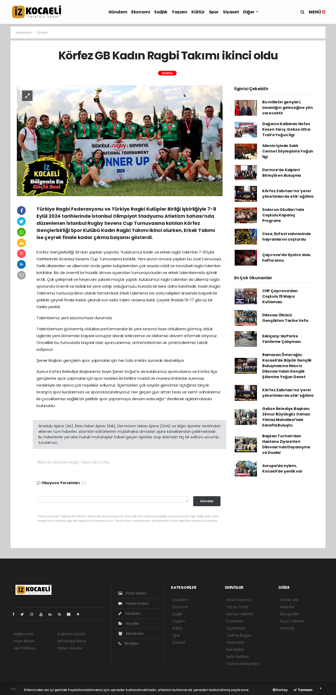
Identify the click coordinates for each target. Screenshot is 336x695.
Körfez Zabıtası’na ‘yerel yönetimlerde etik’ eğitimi (287, 193)
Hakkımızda (23, 634)
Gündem (117, 12)
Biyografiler (290, 614)
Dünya (42, 32)
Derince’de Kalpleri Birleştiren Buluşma (281, 172)
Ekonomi (140, 12)
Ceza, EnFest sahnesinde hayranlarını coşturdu (286, 236)
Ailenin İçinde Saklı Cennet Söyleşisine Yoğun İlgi (287, 151)
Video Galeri (133, 603)
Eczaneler (234, 621)
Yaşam (179, 12)
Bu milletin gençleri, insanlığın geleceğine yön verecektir (287, 107)
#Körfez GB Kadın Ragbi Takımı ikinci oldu (73, 462)
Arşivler (129, 623)
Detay (280, 689)
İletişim (128, 643)
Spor (214, 12)
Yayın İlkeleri (23, 641)
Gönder (207, 501)
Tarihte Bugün (238, 635)
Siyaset (231, 12)
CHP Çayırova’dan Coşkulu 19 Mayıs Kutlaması (280, 296)
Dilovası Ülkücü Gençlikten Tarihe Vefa (285, 317)
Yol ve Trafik (237, 607)
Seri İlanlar (235, 649)
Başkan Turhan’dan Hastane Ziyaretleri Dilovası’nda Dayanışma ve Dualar (286, 444)
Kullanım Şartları (71, 634)
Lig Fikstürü (235, 628)
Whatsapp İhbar (71, 641)
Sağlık (160, 12)
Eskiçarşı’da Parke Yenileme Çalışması (281, 338)
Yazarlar (129, 613)
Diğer (249, 12)
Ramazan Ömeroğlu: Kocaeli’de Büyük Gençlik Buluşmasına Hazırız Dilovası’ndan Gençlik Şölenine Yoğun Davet (287, 365)
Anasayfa (23, 32)
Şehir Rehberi (237, 656)
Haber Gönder (69, 648)
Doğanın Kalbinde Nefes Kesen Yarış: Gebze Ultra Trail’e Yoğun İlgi (286, 129)
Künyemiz (131, 633)
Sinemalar (235, 642)
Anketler (287, 607)
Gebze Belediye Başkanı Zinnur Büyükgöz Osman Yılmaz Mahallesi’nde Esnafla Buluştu (286, 417)
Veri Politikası (24, 648)
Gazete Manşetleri (242, 663)
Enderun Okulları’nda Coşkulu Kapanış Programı (283, 215)
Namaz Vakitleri (240, 614)
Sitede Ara (289, 599)
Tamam (302, 689)
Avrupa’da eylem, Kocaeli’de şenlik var (282, 468)
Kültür (198, 12)
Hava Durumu (238, 599)
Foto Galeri (132, 593)
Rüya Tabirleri (292, 621)
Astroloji (287, 628)
